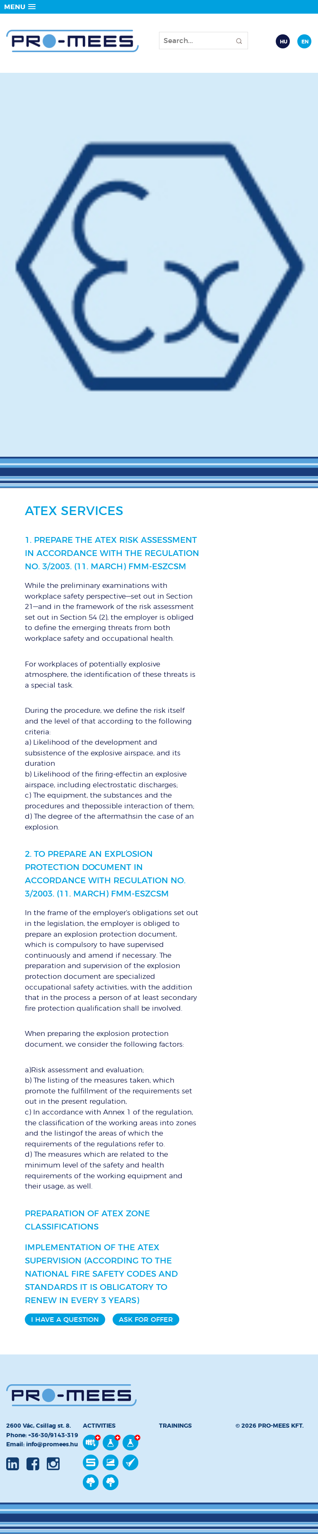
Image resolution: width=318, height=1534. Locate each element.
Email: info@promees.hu (42, 1444)
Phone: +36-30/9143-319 (42, 1435)
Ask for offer (146, 1319)
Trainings (175, 1425)
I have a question (65, 1319)
